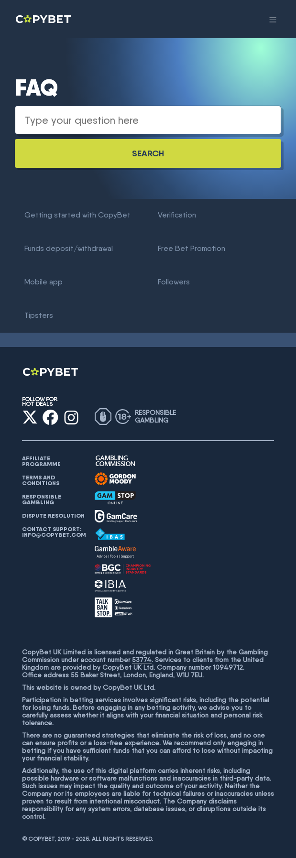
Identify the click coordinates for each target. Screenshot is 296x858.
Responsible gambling (41, 499)
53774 (142, 659)
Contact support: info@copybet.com (54, 532)
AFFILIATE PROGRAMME (41, 461)
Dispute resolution (53, 516)
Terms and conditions (40, 480)
